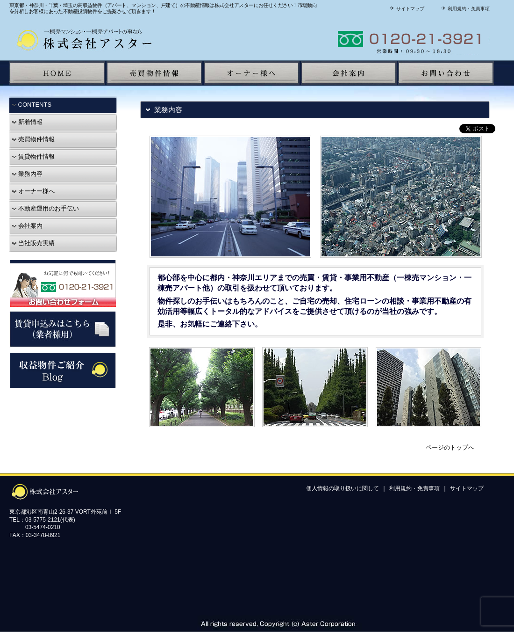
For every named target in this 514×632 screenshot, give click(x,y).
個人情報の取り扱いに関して (342, 488)
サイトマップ (406, 8)
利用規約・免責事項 (464, 8)
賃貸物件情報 (33, 156)
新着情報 (27, 121)
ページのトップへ (450, 447)
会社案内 (27, 225)
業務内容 (27, 173)
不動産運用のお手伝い (45, 208)
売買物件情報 (33, 139)
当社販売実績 (33, 243)
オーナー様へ (33, 191)
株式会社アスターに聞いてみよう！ (376, 39)
